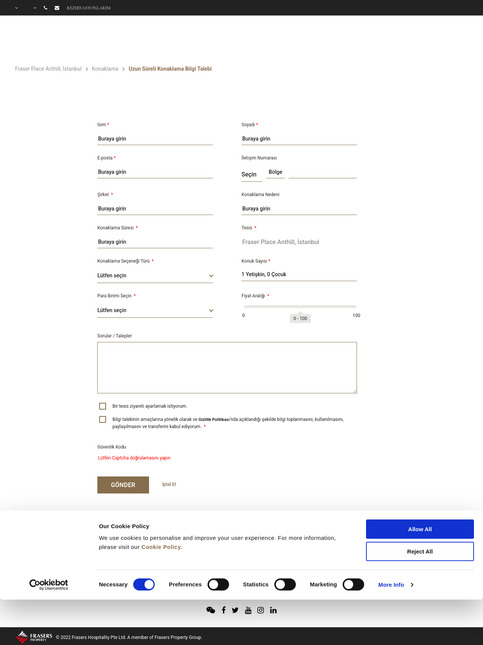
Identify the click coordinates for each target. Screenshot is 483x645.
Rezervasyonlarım (89, 8)
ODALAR (269, 40)
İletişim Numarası (259, 158)
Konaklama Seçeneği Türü (125, 261)
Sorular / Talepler (114, 336)
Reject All (420, 507)
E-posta (106, 158)
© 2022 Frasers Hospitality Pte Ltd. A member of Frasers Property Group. (129, 637)
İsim (103, 124)
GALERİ (429, 40)
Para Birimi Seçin (116, 296)
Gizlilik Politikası (213, 419)
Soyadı (250, 124)
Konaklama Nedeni (261, 194)
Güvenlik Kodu (111, 447)
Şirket (105, 194)
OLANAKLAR (324, 40)
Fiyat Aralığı (255, 296)
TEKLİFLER (383, 40)
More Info (391, 541)
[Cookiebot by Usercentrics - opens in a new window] (49, 541)
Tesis (249, 227)
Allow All (420, 485)
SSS (462, 40)
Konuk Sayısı (256, 261)
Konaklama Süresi (117, 227)
